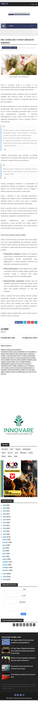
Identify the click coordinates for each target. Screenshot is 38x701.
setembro (5, 562)
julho (4, 557)
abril (4, 548)
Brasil (11, 450)
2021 (4, 532)
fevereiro (5, 543)
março (4, 546)
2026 (5, 580)
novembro (5, 568)
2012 (4, 506)
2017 (4, 520)
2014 (4, 511)
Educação (18, 450)
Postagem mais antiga (8, 338)
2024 (5, 574)
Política (4, 457)
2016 (4, 517)
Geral (16, 453)
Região (10, 457)
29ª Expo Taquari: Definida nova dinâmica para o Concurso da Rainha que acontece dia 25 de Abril (23, 651)
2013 (4, 509)
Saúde (15, 457)
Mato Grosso (23, 453)
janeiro (4, 540)
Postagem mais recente (29, 338)
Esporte (3, 453)
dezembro (5, 571)
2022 (5, 535)
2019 (4, 526)
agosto (4, 560)
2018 (4, 523)
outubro (5, 565)
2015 (4, 514)
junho (4, 554)
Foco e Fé (13, 48)
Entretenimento (26, 450)
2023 (5, 538)
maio (4, 551)
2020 (5, 529)
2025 (5, 577)
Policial (31, 453)
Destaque (6, 48)
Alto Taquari (5, 450)
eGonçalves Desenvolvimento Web (25, 699)
